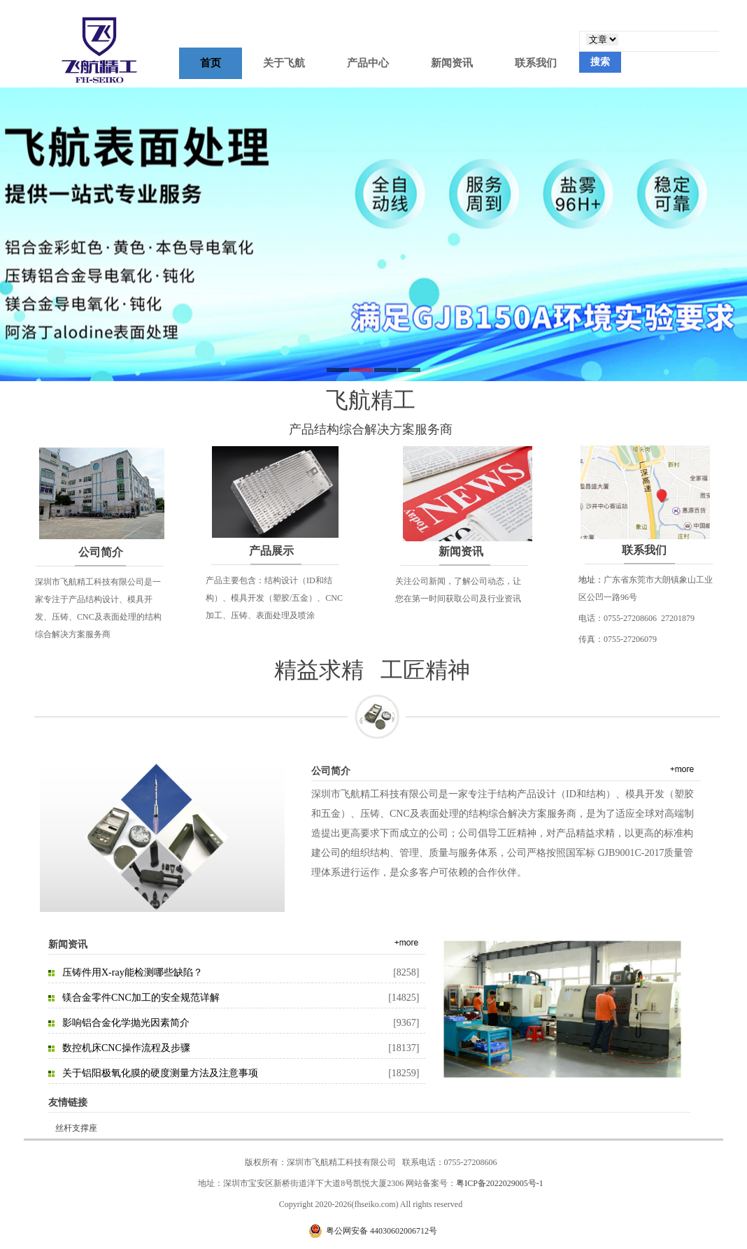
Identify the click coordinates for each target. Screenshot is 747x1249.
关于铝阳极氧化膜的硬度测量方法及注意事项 (160, 1073)
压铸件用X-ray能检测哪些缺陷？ (132, 972)
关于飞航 (284, 63)
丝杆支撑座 (76, 1128)
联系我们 (536, 63)
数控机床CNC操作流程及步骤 (126, 1048)
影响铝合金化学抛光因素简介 (126, 1023)
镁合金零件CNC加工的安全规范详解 (141, 997)
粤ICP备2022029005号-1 (499, 1183)
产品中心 (368, 63)
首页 (210, 63)
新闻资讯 (452, 63)
